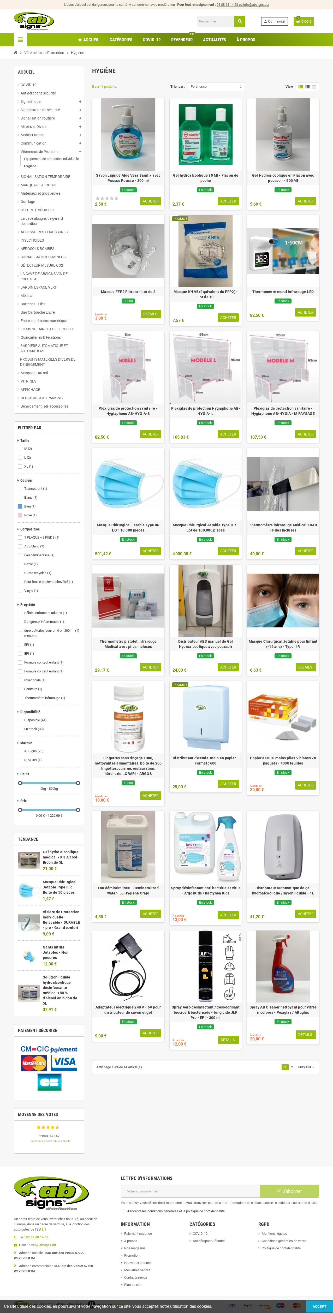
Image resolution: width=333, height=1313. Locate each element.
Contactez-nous (135, 1277)
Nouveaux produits (138, 1263)
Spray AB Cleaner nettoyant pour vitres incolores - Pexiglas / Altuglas (283, 1009)
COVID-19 (200, 1234)
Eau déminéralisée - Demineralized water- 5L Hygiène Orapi (128, 890)
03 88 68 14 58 (230, 5)
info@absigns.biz (256, 5)
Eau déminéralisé (39, 555)
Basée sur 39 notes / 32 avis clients (50, 1141)
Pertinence (199, 86)
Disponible (35, 720)
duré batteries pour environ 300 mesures (52, 633)
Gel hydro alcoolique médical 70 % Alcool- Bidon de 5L (61, 857)
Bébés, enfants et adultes (46, 613)
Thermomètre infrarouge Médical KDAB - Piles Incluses (283, 527)
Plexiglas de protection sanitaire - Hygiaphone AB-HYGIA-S (128, 411)
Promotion (131, 1255)
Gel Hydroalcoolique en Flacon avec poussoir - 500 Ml (283, 178)
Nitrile (31, 564)
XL (29, 466)
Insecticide (35, 680)
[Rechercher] (221, 21)
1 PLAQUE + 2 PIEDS (42, 537)
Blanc (31, 497)
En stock (34, 729)
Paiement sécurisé (138, 1234)
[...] (44, 1229)
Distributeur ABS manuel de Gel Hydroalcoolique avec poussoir (205, 644)
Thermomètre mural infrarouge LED (283, 292)
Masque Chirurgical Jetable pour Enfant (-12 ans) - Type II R (283, 644)
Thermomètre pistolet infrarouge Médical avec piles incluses (128, 644)
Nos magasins (135, 1248)
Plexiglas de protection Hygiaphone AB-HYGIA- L (205, 411)
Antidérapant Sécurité (209, 1241)
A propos (130, 1241)
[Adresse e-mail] (190, 1191)
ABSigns (34, 751)
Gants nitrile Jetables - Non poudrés (55, 952)
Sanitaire (33, 689)
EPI (29, 644)
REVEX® (33, 760)
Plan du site (132, 1285)
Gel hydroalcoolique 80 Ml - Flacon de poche (205, 178)
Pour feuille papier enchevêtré (49, 581)
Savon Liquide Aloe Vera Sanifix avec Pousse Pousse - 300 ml (128, 178)
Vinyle (31, 590)
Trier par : (177, 86)
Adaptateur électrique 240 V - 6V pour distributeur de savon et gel (128, 1009)
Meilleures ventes (137, 1270)
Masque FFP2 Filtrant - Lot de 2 (128, 292)
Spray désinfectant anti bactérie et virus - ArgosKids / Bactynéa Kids (205, 890)
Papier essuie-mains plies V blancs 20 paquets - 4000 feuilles (283, 760)
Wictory (118, 1304)
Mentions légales (274, 1234)
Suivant (306, 1067)
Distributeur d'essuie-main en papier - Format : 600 (206, 760)
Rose (31, 515)
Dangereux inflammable (44, 621)
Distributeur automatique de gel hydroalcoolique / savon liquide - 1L (283, 890)
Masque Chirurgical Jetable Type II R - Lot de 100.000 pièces (206, 527)
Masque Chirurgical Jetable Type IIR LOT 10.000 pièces (128, 527)
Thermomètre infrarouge (45, 698)
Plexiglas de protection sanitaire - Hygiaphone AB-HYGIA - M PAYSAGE (283, 411)
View (289, 86)
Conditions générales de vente (284, 1241)
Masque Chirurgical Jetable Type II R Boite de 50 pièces (59, 887)
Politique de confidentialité (281, 1248)
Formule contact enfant (44, 662)
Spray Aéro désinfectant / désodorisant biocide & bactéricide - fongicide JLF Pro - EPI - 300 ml (206, 1012)
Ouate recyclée (38, 573)
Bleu (30, 506)
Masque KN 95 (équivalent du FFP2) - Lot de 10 (206, 294)
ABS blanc (34, 546)
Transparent (36, 488)
